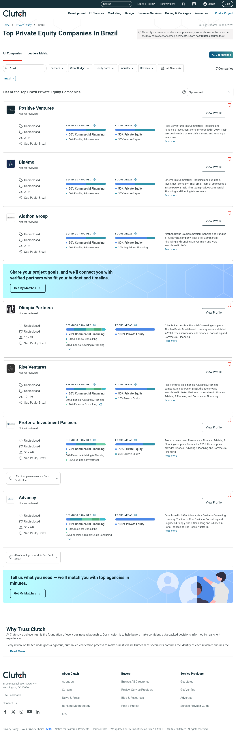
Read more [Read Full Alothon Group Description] (171, 249)
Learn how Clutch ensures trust (206, 36)
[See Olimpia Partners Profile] (10, 309)
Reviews (145, 68)
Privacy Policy (10, 729)
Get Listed (186, 681)
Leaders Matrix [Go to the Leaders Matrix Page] (38, 53)
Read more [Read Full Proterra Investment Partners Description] (171, 455)
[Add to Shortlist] (229, 105)
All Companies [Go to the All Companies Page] (12, 53)
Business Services (150, 13)
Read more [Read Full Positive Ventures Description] (171, 141)
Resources (201, 13)
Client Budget (77, 68)
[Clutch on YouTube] (29, 711)
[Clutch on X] (13, 711)
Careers (67, 689)
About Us (68, 681)
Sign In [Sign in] (212, 3)
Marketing (114, 13)
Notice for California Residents (72, 729)
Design (129, 13)
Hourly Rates (103, 68)
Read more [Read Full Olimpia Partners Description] (171, 340)
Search (107, 3)
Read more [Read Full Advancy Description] (171, 530)
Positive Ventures (36, 108)
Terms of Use (100, 729)
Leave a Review (146, 3)
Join (227, 3)
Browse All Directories (135, 681)
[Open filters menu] (170, 68)
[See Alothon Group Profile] (10, 217)
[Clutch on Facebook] (5, 711)
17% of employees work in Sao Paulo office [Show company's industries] (31, 478)
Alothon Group (33, 216)
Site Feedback (12, 695)
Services (55, 68)
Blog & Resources (132, 697)
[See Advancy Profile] (10, 499)
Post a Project (224, 13)
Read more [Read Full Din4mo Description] (171, 195)
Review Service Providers (137, 689)
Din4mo (26, 162)
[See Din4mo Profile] (10, 163)
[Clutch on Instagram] (21, 711)
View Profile (214, 113)
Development (77, 13)
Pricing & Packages (178, 13)
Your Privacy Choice (33, 729)
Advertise (186, 697)
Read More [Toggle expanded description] (17, 651)
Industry (125, 68)
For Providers (167, 3)
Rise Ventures (32, 367)
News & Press (71, 697)
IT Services (96, 13)
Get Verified (187, 689)
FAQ (64, 714)
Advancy (27, 497)
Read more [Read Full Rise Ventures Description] (171, 400)
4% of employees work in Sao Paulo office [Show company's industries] (34, 557)
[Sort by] (210, 92)
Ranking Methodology (76, 706)
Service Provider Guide (194, 706)
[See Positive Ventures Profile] (10, 109)
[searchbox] (25, 68)
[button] (58, 68)
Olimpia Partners (36, 307)
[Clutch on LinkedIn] (37, 711)
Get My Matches (25, 288)
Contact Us (10, 703)
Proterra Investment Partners (48, 422)
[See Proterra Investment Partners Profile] (10, 424)
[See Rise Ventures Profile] (10, 368)
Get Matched (223, 54)
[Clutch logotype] (15, 675)
